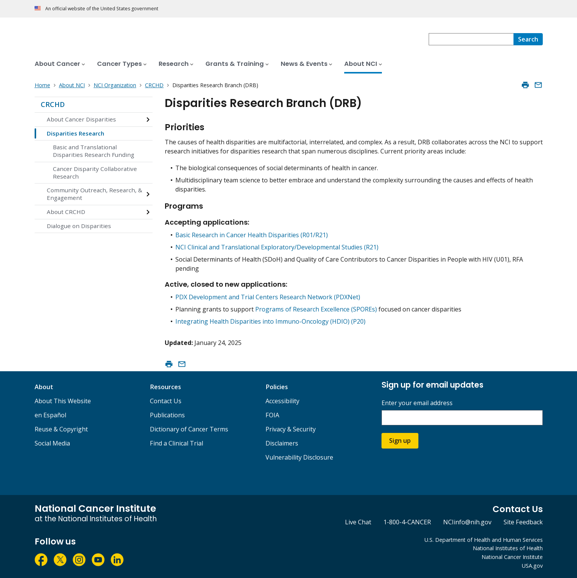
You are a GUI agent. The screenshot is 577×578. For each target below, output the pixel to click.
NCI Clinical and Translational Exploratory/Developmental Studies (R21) (276, 247)
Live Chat (358, 522)
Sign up (400, 440)
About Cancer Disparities (81, 119)
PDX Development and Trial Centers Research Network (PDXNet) (267, 297)
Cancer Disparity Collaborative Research (95, 172)
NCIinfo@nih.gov (467, 522)
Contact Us (165, 401)
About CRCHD (66, 212)
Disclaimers (281, 443)
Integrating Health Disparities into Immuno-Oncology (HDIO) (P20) (270, 321)
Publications (167, 415)
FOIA (272, 415)
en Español (50, 415)
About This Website (63, 401)
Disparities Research (75, 133)
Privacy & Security (290, 429)
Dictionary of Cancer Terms (189, 429)
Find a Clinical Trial (176, 443)
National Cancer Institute (512, 556)
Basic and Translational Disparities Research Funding (93, 150)
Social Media (52, 443)
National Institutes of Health (508, 548)
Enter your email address (417, 403)
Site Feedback (523, 522)
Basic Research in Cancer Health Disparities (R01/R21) (251, 235)
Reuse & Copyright (61, 429)
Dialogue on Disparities (79, 226)
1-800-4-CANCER (407, 522)
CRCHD (53, 104)
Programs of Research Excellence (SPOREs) (316, 309)
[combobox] (471, 39)
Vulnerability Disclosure (299, 457)
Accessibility (282, 401)
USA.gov (532, 565)
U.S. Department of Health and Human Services (483, 539)
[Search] (528, 39)
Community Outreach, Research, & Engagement (94, 193)
